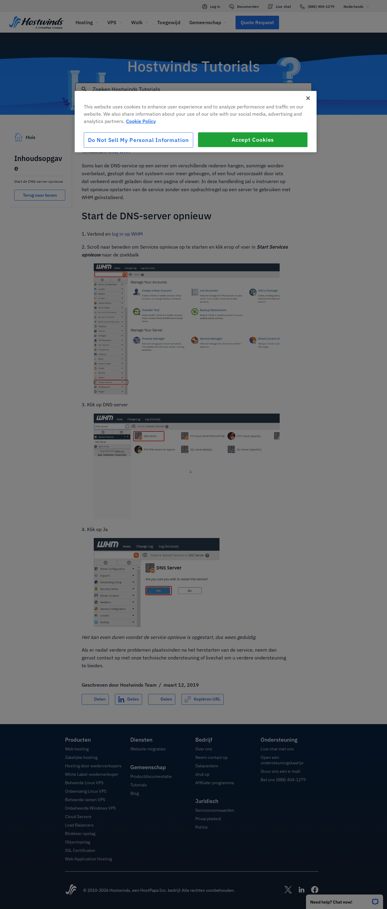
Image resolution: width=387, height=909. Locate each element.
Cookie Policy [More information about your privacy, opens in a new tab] (141, 121)
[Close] (308, 98)
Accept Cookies (253, 139)
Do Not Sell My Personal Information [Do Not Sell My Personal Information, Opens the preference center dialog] (138, 140)
